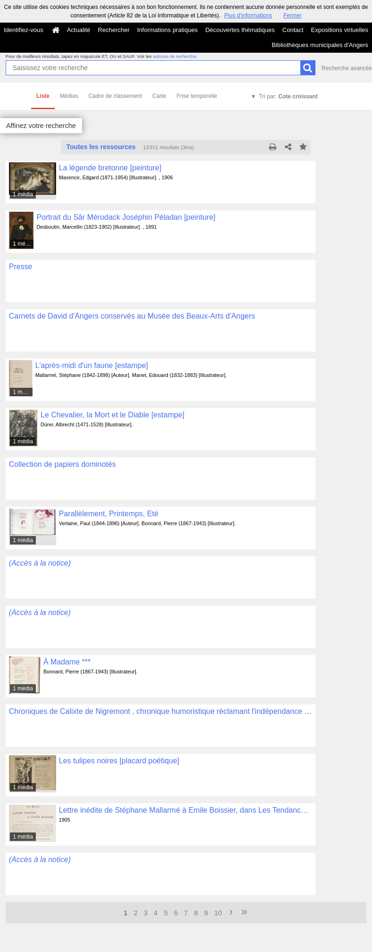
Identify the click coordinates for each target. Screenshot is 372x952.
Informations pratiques (167, 29)
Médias (69, 96)
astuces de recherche (174, 56)
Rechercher (114, 29)
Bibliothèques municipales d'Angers (320, 44)
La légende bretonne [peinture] (110, 168)
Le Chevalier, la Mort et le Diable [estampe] (112, 415)
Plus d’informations (248, 15)
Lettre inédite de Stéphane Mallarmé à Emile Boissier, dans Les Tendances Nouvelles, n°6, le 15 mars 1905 (185, 810)
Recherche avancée (347, 68)
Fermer (292, 15)
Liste (43, 96)
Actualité (79, 29)
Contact (293, 29)
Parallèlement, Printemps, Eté (108, 514)
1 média (23, 194)
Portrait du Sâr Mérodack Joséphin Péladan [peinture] (125, 217)
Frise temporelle (196, 96)
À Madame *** (67, 662)
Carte (159, 96)
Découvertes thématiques (239, 29)
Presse (21, 267)
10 (218, 913)
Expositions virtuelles (339, 29)
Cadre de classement (115, 96)
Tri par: (288, 96)
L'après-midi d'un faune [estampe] (91, 365)
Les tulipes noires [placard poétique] (119, 761)
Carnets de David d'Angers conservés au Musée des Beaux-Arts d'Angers (132, 316)
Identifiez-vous (23, 29)
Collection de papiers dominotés (62, 464)
